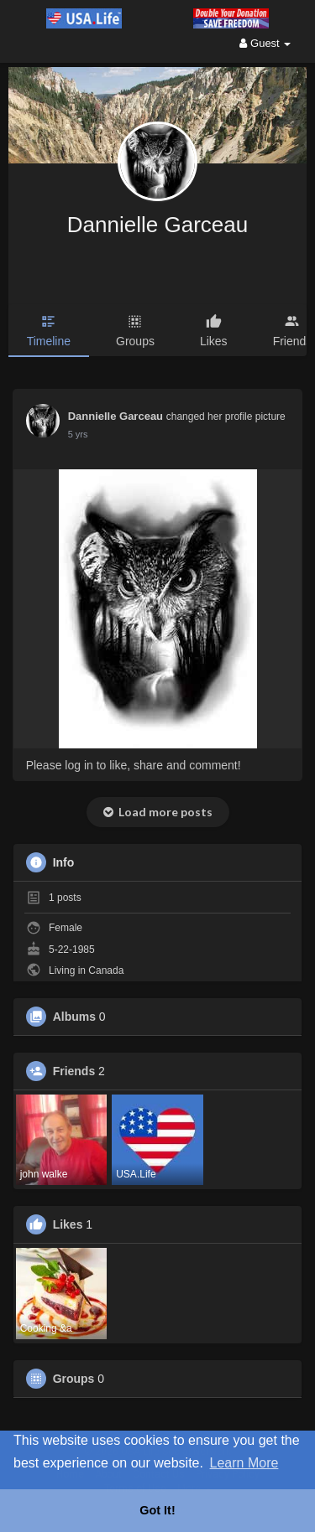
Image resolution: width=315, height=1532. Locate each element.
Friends (74, 1071)
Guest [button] (265, 43)
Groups (74, 1378)
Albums (74, 1016)
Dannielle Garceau (157, 224)
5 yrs (78, 434)
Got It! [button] (157, 1510)
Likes (68, 1224)
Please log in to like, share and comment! (133, 765)
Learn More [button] (244, 1463)
